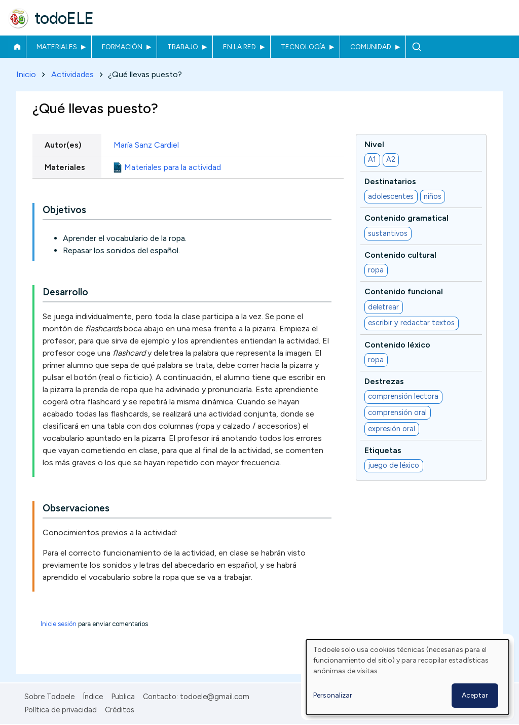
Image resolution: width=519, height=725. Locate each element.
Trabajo (182, 47)
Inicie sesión (59, 624)
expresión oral (391, 428)
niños (432, 196)
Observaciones (76, 508)
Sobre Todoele (49, 696)
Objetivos (64, 210)
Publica (123, 696)
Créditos (119, 709)
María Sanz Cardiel (146, 145)
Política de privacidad (60, 709)
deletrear (383, 307)
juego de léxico (393, 465)
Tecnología (303, 47)
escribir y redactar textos (411, 323)
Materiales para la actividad (172, 167)
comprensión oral (397, 412)
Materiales (56, 47)
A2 (390, 159)
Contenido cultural (400, 255)
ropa (376, 270)
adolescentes (391, 196)
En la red (239, 47)
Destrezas (384, 381)
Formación (122, 47)
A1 (372, 159)
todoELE (64, 18)
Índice (93, 696)
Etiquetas (382, 450)
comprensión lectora (403, 396)
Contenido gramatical (406, 218)
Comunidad (370, 47)
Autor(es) (63, 145)
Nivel (374, 144)
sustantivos (387, 233)
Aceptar (475, 695)
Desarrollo (65, 292)
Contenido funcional (403, 292)
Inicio (17, 47)
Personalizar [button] (332, 695)
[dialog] (407, 677)
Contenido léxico (397, 345)
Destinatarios (390, 181)
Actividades (72, 74)
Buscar (416, 47)
